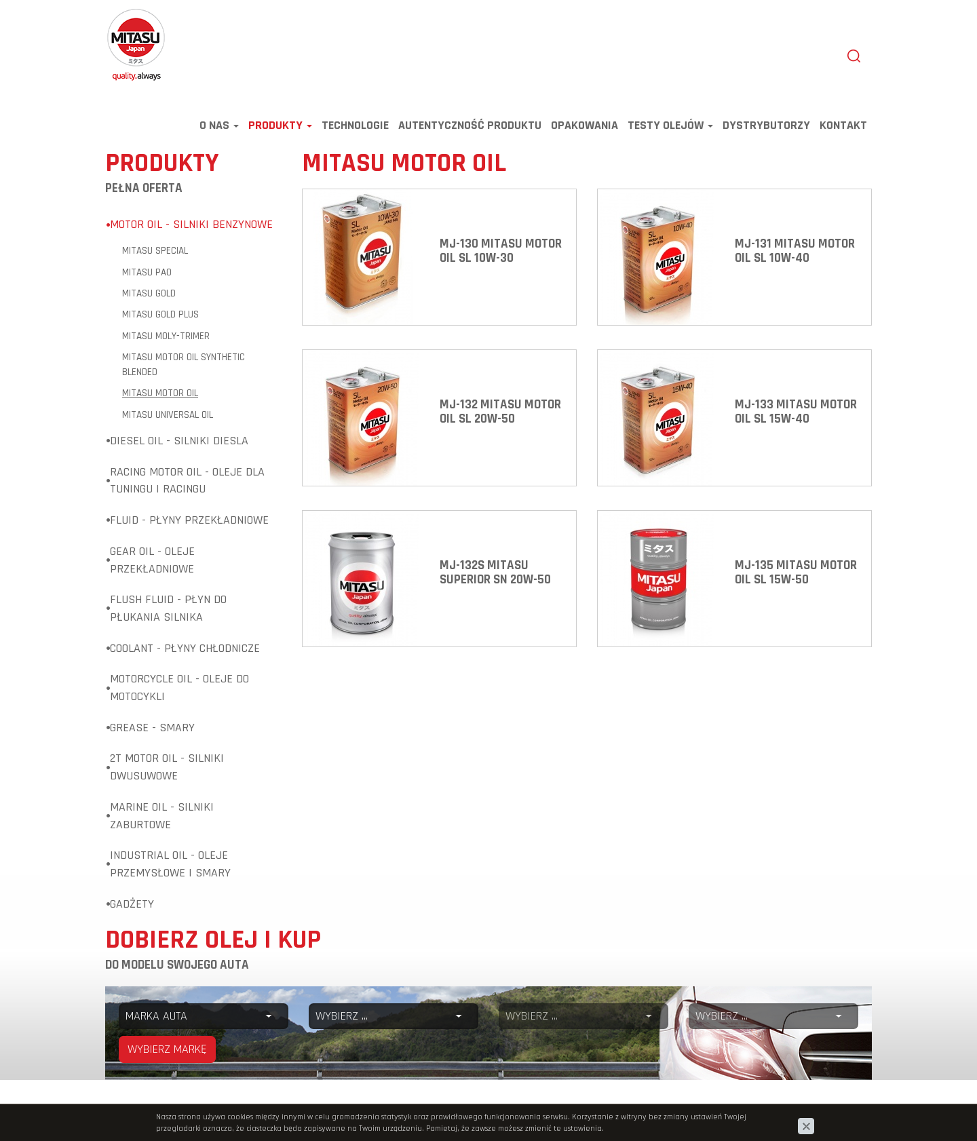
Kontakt (843, 128)
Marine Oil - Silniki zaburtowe (162, 819)
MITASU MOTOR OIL (160, 396)
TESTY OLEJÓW (670, 128)
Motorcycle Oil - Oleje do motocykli (179, 691)
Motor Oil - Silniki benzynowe (191, 227)
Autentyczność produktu (469, 128)
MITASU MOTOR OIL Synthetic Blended (183, 367)
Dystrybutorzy (766, 128)
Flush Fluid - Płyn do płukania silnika (168, 611)
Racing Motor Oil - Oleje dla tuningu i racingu (187, 484)
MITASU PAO (147, 275)
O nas (219, 128)
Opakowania (584, 128)
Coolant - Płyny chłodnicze (185, 651)
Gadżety (132, 907)
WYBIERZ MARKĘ (167, 1052)
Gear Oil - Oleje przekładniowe (152, 563)
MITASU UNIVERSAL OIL (167, 418)
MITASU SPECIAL (155, 254)
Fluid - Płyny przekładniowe (189, 523)
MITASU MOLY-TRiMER (166, 339)
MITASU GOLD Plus (160, 317)
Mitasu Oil (128, 15)
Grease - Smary (152, 731)
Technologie (355, 128)
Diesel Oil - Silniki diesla (179, 444)
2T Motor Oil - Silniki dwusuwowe (167, 770)
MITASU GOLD (149, 296)
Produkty (280, 128)
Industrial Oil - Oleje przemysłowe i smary (170, 867)
